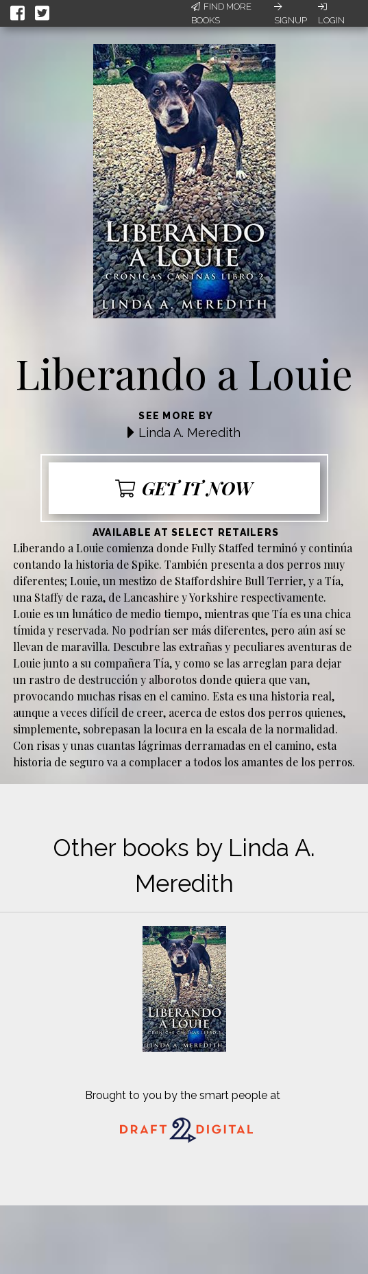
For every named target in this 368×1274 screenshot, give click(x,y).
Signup (290, 13)
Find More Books (221, 13)
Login (331, 13)
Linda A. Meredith (189, 432)
